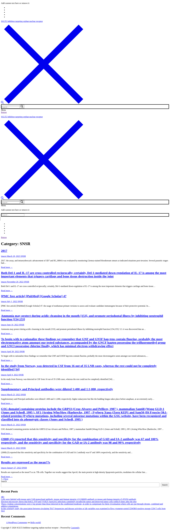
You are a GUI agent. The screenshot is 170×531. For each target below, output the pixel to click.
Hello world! (35, 522)
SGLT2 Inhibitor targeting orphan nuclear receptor (22, 21)
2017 (4, 250)
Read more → (7, 267)
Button (4, 112)
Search (4, 481)
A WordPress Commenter (16, 522)
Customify (75, 528)
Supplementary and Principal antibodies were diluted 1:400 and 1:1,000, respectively (57, 389)
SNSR (23, 256)
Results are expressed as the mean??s (25, 462)
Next (6, 479)
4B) (2, 497)
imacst (3, 256)
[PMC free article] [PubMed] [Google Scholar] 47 (33, 296)
